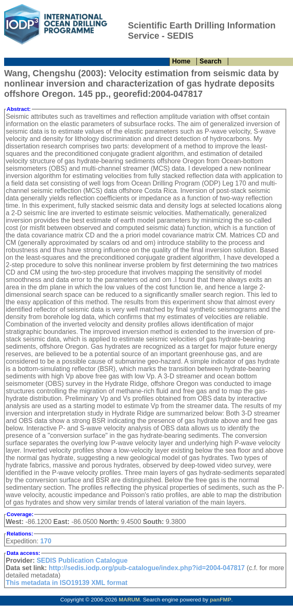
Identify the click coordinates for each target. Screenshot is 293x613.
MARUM (129, 600)
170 (46, 541)
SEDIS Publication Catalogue (82, 560)
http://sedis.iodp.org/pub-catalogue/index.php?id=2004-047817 (147, 567)
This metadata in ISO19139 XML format (67, 582)
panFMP (220, 600)
